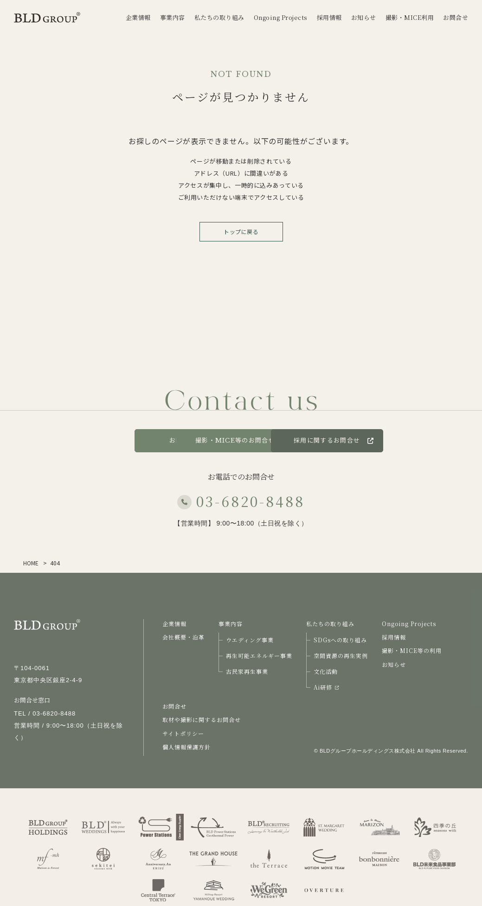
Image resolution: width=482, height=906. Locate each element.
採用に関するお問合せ (398, 440)
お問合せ (97, 440)
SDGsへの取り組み (340, 640)
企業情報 (174, 623)
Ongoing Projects (409, 623)
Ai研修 (326, 687)
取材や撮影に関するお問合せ (201, 719)
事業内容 (231, 623)
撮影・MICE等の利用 (412, 650)
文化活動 (326, 671)
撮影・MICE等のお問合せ (241, 440)
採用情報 (394, 637)
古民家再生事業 (247, 671)
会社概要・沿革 (183, 637)
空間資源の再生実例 (341, 655)
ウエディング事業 (250, 640)
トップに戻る (241, 231)
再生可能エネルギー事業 (259, 655)
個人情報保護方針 (186, 747)
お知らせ (394, 664)
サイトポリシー (183, 733)
